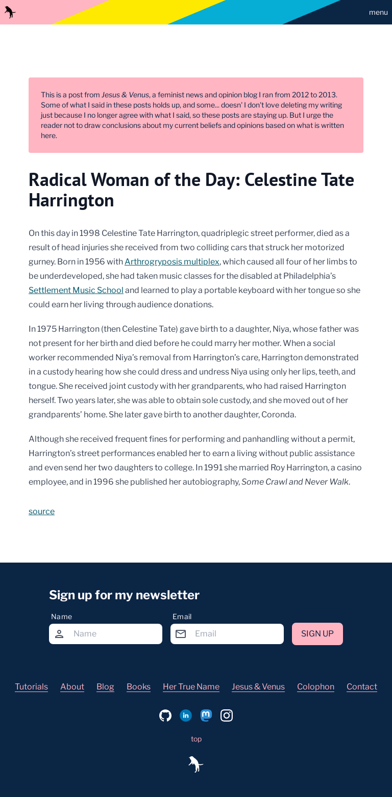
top (196, 738)
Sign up (317, 634)
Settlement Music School (76, 290)
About (72, 687)
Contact (362, 687)
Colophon (315, 687)
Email (182, 616)
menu (378, 12)
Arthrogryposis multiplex (172, 262)
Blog (105, 687)
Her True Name (191, 687)
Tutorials (31, 687)
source (42, 511)
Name (61, 616)
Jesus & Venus (258, 687)
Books (139, 687)
